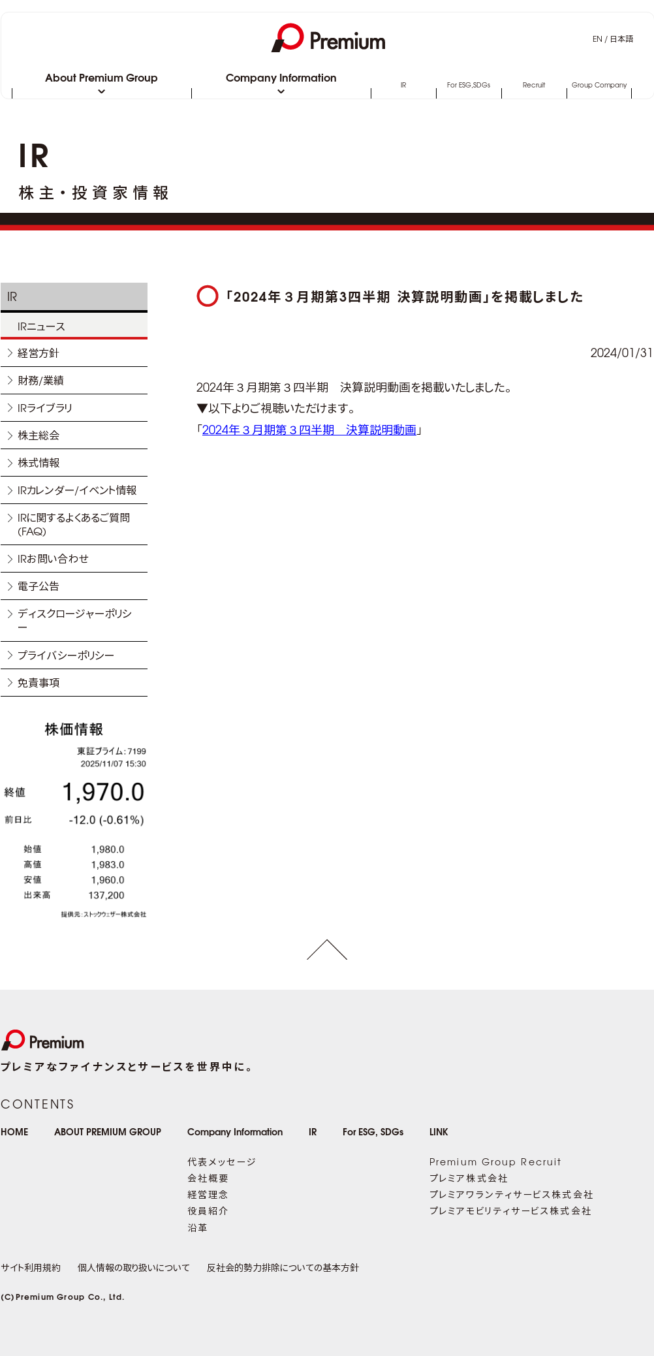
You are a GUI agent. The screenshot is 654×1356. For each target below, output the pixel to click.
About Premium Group (101, 78)
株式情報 (38, 462)
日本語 (621, 38)
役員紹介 (208, 1210)
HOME (14, 1131)
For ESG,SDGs (468, 85)
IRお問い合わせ (53, 558)
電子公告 (38, 585)
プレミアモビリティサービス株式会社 (510, 1210)
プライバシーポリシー (66, 655)
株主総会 (38, 435)
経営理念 (208, 1194)
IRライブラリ (45, 407)
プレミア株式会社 (468, 1177)
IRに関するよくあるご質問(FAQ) (74, 524)
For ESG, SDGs (373, 1131)
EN (597, 38)
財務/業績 (41, 380)
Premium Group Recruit (495, 1161)
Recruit (534, 85)
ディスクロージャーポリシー (75, 620)
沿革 (197, 1227)
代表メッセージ (222, 1161)
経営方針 (38, 352)
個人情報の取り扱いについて (134, 1267)
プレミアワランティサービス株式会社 (511, 1194)
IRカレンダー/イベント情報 (77, 489)
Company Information (281, 78)
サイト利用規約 (31, 1267)
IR (403, 85)
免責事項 (38, 682)
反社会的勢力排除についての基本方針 (283, 1267)
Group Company (599, 85)
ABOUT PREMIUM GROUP (107, 1131)
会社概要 (208, 1177)
